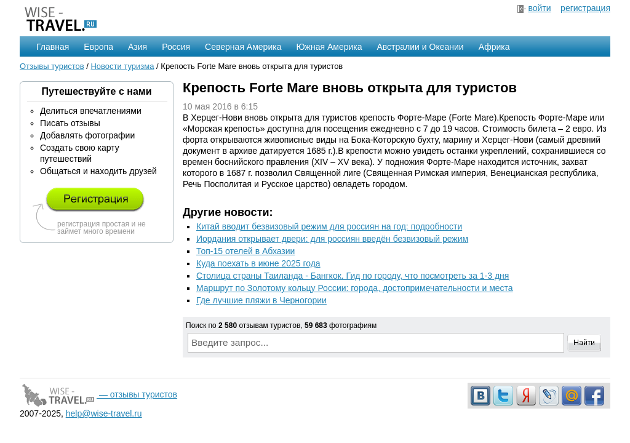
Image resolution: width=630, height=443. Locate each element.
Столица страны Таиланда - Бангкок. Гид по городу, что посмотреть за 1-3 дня (352, 276)
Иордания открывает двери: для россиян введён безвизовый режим (332, 239)
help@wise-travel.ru (104, 413)
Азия (137, 47)
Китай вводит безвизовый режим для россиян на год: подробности (329, 226)
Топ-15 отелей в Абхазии (245, 251)
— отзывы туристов (98, 394)
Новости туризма (122, 66)
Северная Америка (243, 47)
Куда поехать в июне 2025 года (258, 263)
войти (539, 8)
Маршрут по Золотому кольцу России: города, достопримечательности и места (354, 288)
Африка (494, 47)
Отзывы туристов (52, 66)
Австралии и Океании (420, 47)
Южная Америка (329, 47)
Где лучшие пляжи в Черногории (261, 300)
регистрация (585, 8)
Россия (176, 47)
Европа (98, 47)
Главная (52, 47)
